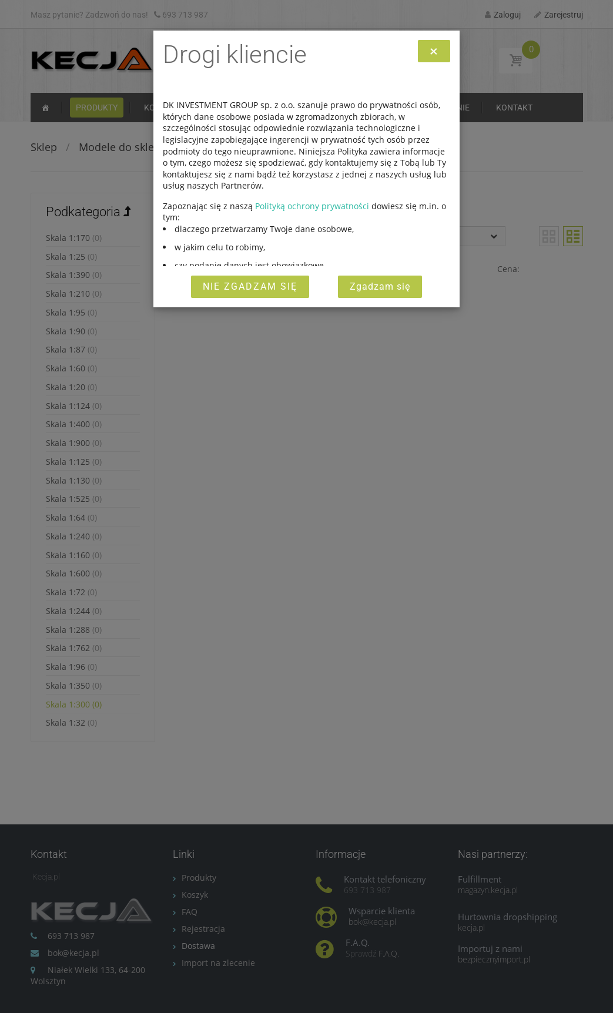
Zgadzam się (380, 286)
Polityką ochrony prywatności (312, 206)
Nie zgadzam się (250, 286)
